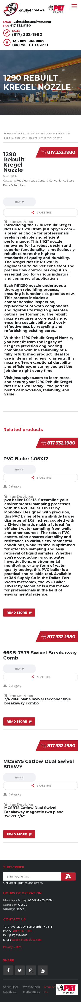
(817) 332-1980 (27, 34)
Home (7, 133)
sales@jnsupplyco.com (32, 22)
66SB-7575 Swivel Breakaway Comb (40, 655)
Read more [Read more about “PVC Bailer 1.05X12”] (17, 613)
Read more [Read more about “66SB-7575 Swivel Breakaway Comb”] (17, 721)
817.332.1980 (61, 152)
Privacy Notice (12, 947)
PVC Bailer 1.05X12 (25, 459)
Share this (41, 212)
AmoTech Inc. (50, 989)
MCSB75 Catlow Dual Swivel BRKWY (38, 763)
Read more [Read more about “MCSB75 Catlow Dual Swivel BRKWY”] (17, 834)
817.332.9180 (20, 25)
